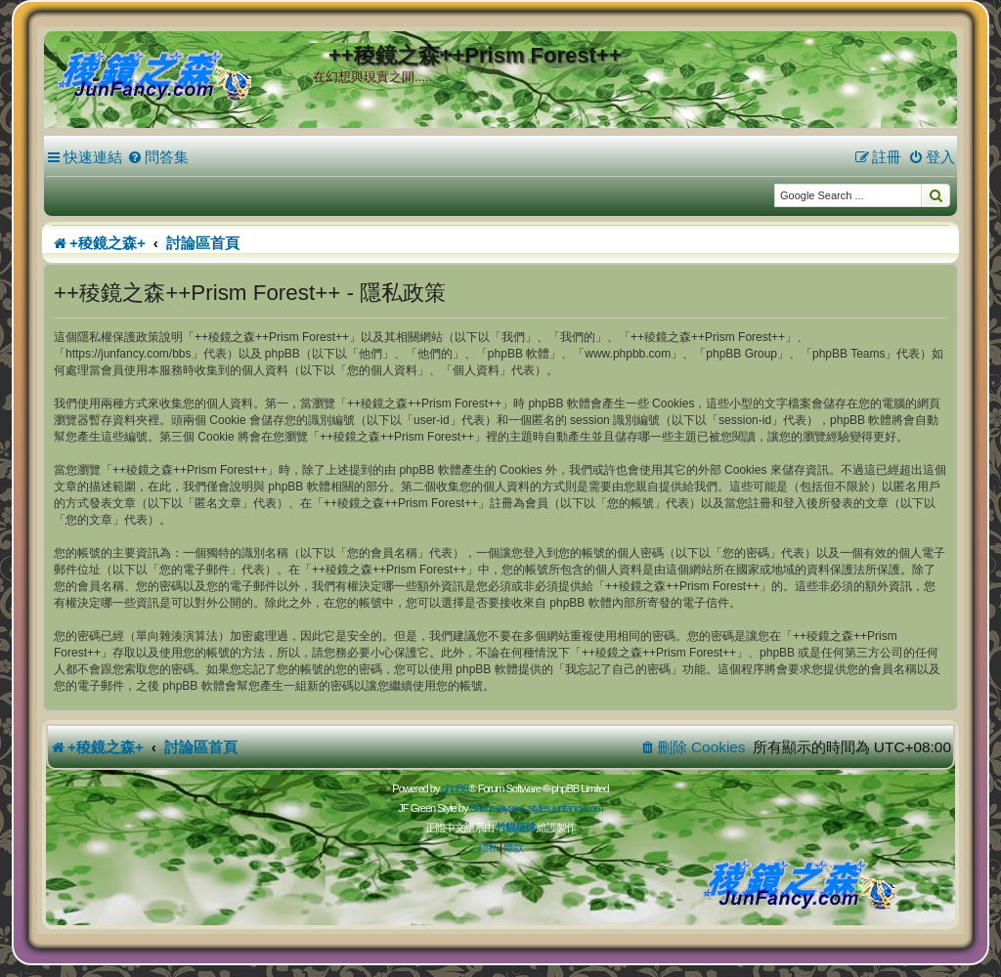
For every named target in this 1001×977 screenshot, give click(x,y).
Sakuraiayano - (498, 808)
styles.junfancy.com (565, 808)
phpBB (454, 788)
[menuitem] (158, 157)
